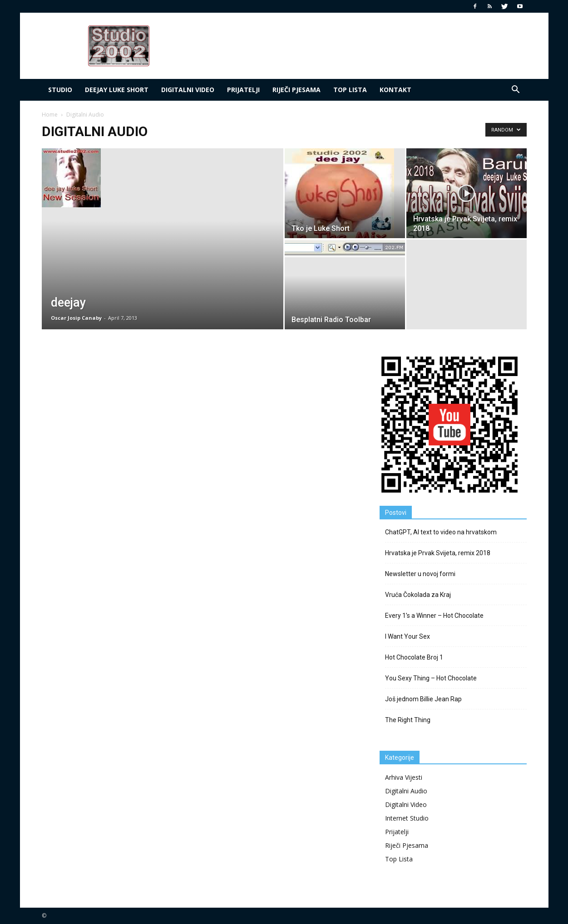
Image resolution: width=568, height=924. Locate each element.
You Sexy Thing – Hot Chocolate (431, 678)
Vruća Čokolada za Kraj (418, 594)
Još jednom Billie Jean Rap (423, 699)
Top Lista (399, 859)
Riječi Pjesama (296, 89)
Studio (60, 89)
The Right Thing (407, 720)
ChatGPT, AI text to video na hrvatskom (441, 532)
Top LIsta (350, 89)
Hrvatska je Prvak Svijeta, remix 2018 (437, 553)
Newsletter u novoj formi (420, 573)
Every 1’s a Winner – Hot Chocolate (434, 615)
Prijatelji (243, 89)
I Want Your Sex (407, 636)
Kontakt (395, 89)
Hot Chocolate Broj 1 (414, 657)
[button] (516, 90)
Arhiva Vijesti (403, 777)
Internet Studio (407, 818)
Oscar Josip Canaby (76, 317)
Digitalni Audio (406, 791)
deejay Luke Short (116, 89)
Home (50, 114)
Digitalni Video (187, 89)
